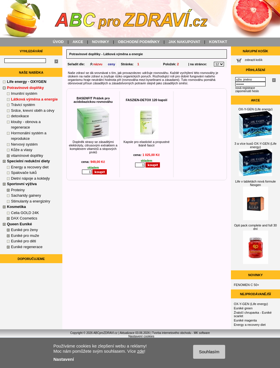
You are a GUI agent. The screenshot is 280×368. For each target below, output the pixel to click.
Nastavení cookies (141, 336)
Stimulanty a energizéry (30, 201)
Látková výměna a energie (34, 99)
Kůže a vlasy (21, 150)
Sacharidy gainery (26, 195)
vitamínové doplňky (27, 155)
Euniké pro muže (25, 235)
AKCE (77, 42)
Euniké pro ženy (24, 230)
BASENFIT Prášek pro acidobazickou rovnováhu (93, 99)
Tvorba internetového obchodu (171, 332)
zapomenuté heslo (247, 91)
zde (140, 351)
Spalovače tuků (24, 172)
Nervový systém (24, 144)
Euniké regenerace (26, 247)
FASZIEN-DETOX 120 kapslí (146, 100)
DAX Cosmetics (24, 218)
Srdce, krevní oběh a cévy (32, 110)
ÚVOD (58, 42)
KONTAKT (218, 42)
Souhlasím (209, 351)
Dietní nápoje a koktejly (30, 178)
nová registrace (245, 88)
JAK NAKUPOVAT (184, 42)
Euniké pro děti (23, 241)
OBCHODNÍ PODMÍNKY (139, 42)
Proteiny (18, 190)
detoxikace (20, 116)
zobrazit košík (253, 60)
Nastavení (63, 359)
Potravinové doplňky (84, 54)
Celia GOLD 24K (25, 213)
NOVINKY (100, 42)
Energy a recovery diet (29, 167)
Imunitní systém (24, 93)
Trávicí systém (23, 105)
